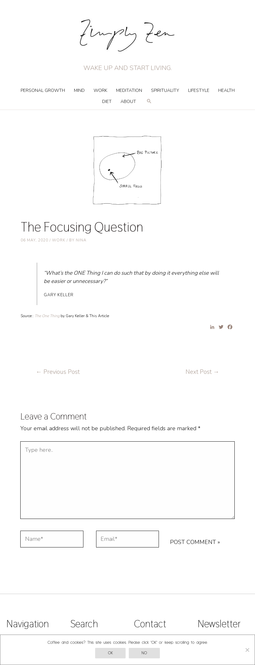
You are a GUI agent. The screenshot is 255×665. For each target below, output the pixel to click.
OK (110, 653)
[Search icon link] (149, 104)
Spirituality (165, 90)
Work (100, 90)
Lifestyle (198, 90)
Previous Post (58, 372)
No (144, 653)
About (128, 102)
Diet (107, 102)
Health (226, 90)
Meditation (129, 90)
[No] (247, 650)
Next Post (202, 372)
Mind (79, 90)
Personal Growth (43, 90)
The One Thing (48, 315)
